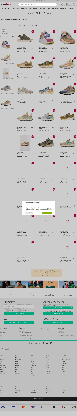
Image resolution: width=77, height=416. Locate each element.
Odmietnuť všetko (29, 212)
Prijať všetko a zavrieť (47, 212)
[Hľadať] (55, 4)
